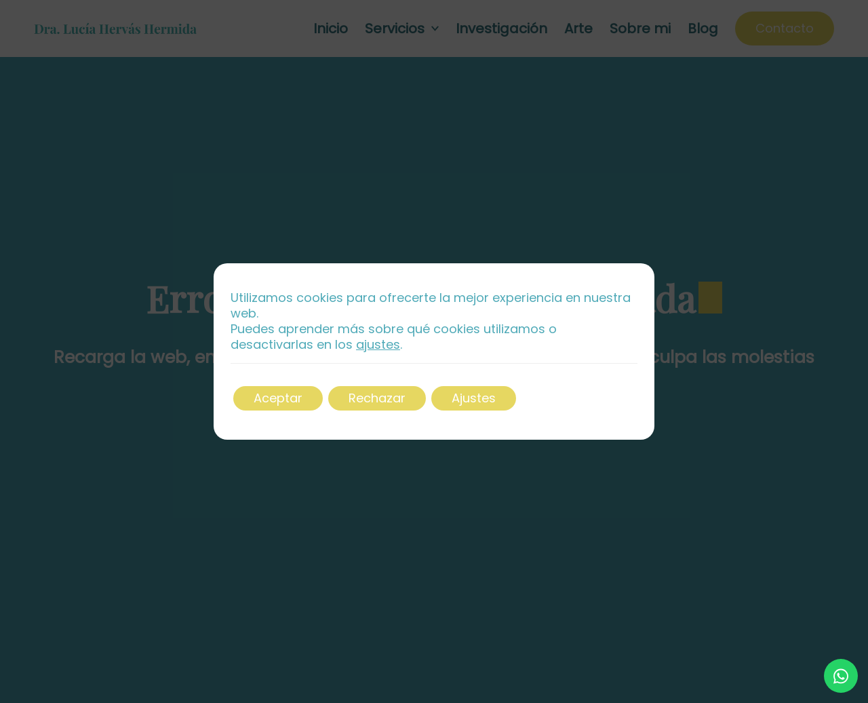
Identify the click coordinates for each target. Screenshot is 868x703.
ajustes (378, 345)
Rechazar (377, 398)
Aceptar (278, 398)
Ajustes (474, 398)
